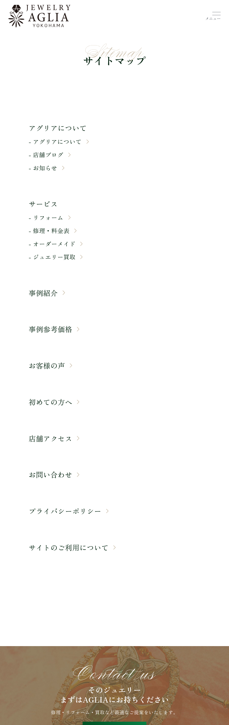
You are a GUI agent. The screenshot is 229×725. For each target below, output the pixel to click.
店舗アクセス (54, 438)
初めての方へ (54, 402)
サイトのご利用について (72, 547)
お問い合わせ (54, 474)
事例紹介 (47, 293)
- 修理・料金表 (53, 231)
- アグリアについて (59, 141)
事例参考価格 (54, 329)
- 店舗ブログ (50, 155)
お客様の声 (50, 365)
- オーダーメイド (56, 244)
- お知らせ (46, 168)
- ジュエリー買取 (56, 257)
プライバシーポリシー (69, 511)
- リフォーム (50, 217)
